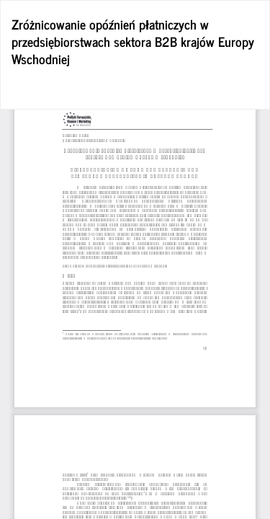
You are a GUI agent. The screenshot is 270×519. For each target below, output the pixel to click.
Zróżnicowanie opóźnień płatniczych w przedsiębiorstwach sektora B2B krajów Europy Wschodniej (133, 41)
